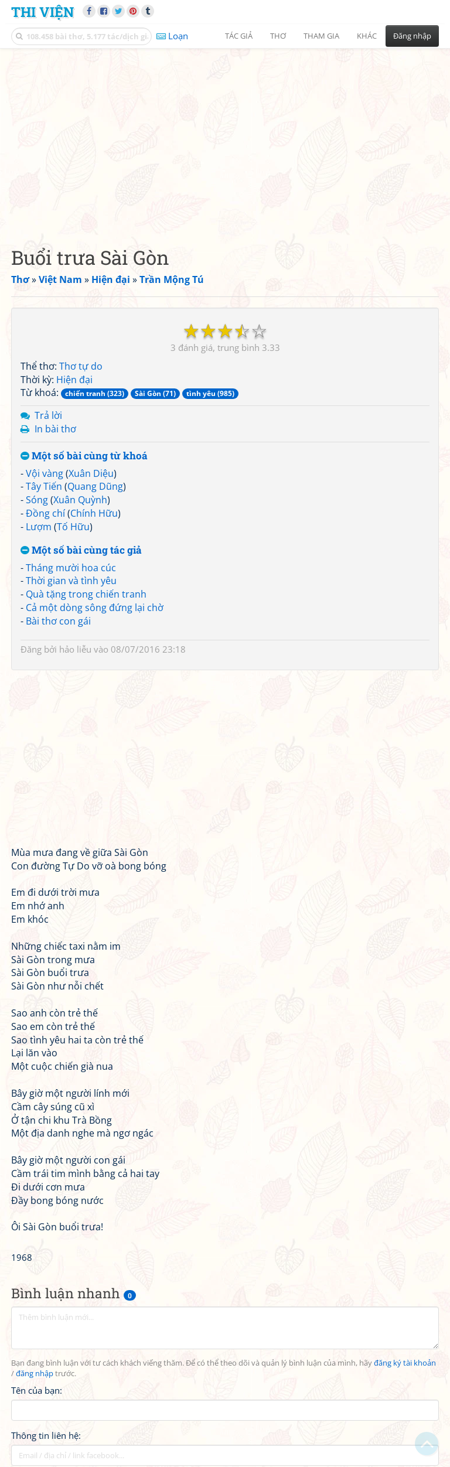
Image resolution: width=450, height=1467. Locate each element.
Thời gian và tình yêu (71, 580)
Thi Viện (42, 11)
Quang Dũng (95, 486)
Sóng (37, 499)
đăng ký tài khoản (405, 1363)
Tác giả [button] (239, 35)
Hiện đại (74, 379)
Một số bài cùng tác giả (81, 550)
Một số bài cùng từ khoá (84, 456)
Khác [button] (367, 35)
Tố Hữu (73, 526)
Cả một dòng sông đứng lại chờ (94, 607)
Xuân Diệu (91, 473)
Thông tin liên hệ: (46, 1435)
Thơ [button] (278, 35)
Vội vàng (44, 473)
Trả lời (48, 415)
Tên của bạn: (36, 1390)
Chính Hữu (94, 513)
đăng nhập (34, 1374)
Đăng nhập (412, 35)
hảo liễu (75, 649)
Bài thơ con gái (58, 621)
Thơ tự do (81, 366)
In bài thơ (55, 428)
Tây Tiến (44, 486)
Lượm (39, 526)
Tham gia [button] (321, 35)
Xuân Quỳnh (80, 499)
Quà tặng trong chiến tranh (86, 594)
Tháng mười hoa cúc (71, 567)
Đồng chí (45, 513)
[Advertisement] (225, 138)
